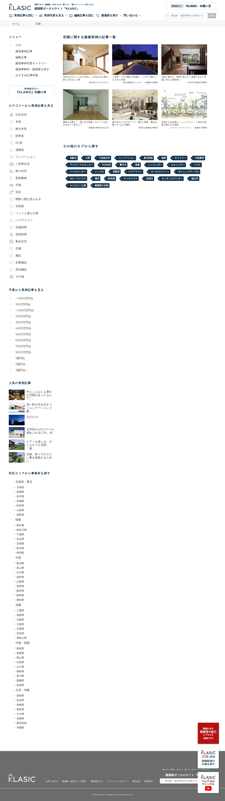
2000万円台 (23, 316)
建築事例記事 (23, 51)
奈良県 (20, 633)
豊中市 (123, 164)
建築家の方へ (97, 781)
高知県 (20, 685)
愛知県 (20, 599)
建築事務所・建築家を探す (32, 69)
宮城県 (20, 501)
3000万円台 (23, 322)
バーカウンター (78, 171)
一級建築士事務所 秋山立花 (98, 128)
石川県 (20, 572)
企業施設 (18, 262)
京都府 (20, 619)
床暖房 (116, 171)
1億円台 (20, 358)
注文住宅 (18, 115)
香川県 (20, 675)
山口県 (20, 666)
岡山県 (20, 657)
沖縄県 (20, 727)
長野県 (20, 586)
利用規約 (148, 781)
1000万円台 (23, 304)
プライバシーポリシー (118, 781)
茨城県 (20, 543)
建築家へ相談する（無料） (75, 781)
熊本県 (20, 709)
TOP (18, 45)
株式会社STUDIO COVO (99, 82)
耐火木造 (18, 129)
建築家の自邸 (101, 185)
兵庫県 (20, 628)
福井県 (20, 577)
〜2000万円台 (24, 310)
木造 (15, 122)
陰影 (163, 158)
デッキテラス (131, 178)
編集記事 (21, 57)
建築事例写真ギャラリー (31, 63)
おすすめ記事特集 (26, 75)
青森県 (20, 491)
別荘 (15, 192)
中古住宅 (106, 164)
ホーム (16, 23)
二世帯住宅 (19, 164)
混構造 (16, 150)
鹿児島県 (22, 723)
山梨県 (20, 581)
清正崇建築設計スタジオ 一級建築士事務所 (140, 82)
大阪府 (20, 624)
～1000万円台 (24, 298)
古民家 (16, 206)
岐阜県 (20, 590)
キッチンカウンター (172, 178)
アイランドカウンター (81, 164)
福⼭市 (194, 178)
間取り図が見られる (25, 199)
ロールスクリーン (160, 171)
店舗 (15, 248)
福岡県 (20, 695)
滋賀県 (20, 615)
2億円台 (20, 364)
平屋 (15, 185)
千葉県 (20, 534)
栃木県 (20, 548)
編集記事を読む (81, 15)
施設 (15, 255)
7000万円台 (23, 346)
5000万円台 (23, 334)
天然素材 (199, 158)
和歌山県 (22, 637)
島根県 (20, 653)
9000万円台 (23, 352)
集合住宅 (18, 241)
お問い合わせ (52, 781)
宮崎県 (20, 718)
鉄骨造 (16, 136)
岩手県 (20, 496)
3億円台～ (21, 370)
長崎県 (20, 704)
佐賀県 (20, 700)
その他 (16, 276)
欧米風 (111, 178)
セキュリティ (178, 164)
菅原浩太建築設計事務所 (148, 128)
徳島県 (20, 671)
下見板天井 (104, 158)
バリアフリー (21, 220)
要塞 (137, 164)
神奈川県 (22, 529)
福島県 (20, 514)
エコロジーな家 (78, 185)
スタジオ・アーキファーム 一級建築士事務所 (188, 128)
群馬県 (20, 552)
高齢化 (73, 158)
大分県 (20, 713)
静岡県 (20, 595)
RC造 (15, 143)
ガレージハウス (78, 178)
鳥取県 (20, 648)
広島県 (20, 662)
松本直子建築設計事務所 (197, 82)
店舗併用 (18, 227)
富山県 (20, 567)
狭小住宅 (18, 171)
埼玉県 (20, 539)
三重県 (20, 610)
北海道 (20, 487)
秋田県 (20, 505)
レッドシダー (155, 164)
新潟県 (20, 563)
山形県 (20, 510)
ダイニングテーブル (188, 171)
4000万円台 (23, 328)
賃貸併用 (18, 234)
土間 (87, 158)
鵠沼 (97, 178)
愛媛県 (20, 680)
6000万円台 (23, 340)
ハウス (197, 164)
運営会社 (136, 781)
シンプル (99, 171)
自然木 (149, 178)
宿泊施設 (18, 269)
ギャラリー (180, 158)
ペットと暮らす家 (23, 213)
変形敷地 (18, 178)
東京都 (20, 525)
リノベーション (22, 157)
